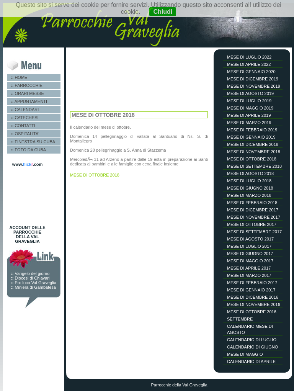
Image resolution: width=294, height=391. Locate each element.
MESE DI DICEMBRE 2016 (252, 297)
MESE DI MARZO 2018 (249, 195)
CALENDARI (25, 109)
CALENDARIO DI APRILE (251, 361)
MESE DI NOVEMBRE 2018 (253, 151)
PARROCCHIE (26, 85)
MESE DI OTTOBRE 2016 (251, 311)
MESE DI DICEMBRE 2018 (252, 144)
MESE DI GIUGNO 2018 (250, 188)
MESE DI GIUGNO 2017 (250, 253)
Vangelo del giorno (30, 273)
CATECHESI (25, 117)
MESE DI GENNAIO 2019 (251, 137)
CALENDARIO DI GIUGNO (252, 347)
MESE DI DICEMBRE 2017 (252, 210)
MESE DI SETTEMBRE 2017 (254, 231)
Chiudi (162, 11)
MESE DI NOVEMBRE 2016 (253, 304)
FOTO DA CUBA (28, 149)
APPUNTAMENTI (29, 101)
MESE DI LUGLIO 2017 (249, 246)
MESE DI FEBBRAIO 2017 (252, 282)
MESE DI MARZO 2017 (249, 275)
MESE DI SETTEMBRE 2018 (254, 166)
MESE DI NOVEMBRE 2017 (253, 217)
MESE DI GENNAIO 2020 (251, 71)
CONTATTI (23, 125)
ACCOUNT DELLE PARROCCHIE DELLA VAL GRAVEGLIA (27, 234)
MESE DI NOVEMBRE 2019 (253, 86)
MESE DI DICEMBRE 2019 (252, 79)
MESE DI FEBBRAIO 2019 (252, 130)
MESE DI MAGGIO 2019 (250, 108)
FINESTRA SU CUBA (33, 141)
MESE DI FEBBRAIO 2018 (252, 202)
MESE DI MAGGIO (245, 354)
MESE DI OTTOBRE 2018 (251, 159)
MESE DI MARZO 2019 (249, 122)
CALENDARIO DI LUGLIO (251, 339)
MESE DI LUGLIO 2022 (249, 57)
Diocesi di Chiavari (30, 278)
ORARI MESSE (27, 93)
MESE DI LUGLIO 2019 (249, 100)
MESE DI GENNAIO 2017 (251, 290)
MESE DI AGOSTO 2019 (250, 93)
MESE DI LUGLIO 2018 (249, 180)
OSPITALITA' (25, 133)
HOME (19, 77)
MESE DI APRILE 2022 (249, 64)
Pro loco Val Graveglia (33, 282)
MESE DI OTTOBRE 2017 (251, 224)
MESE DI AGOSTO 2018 (250, 173)
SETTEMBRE (240, 319)
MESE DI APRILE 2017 (249, 268)
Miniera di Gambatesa (33, 287)
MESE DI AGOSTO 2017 (250, 239)
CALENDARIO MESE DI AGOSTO (250, 329)
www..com (27, 164)
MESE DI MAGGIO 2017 (250, 260)
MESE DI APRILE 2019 (249, 115)
